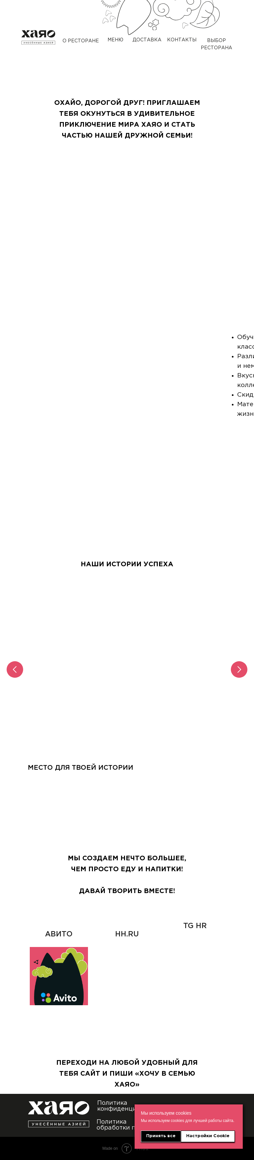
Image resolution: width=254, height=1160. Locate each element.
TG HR (195, 926)
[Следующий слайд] (239, 669)
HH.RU (127, 934)
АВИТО (58, 934)
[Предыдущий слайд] (15, 669)
